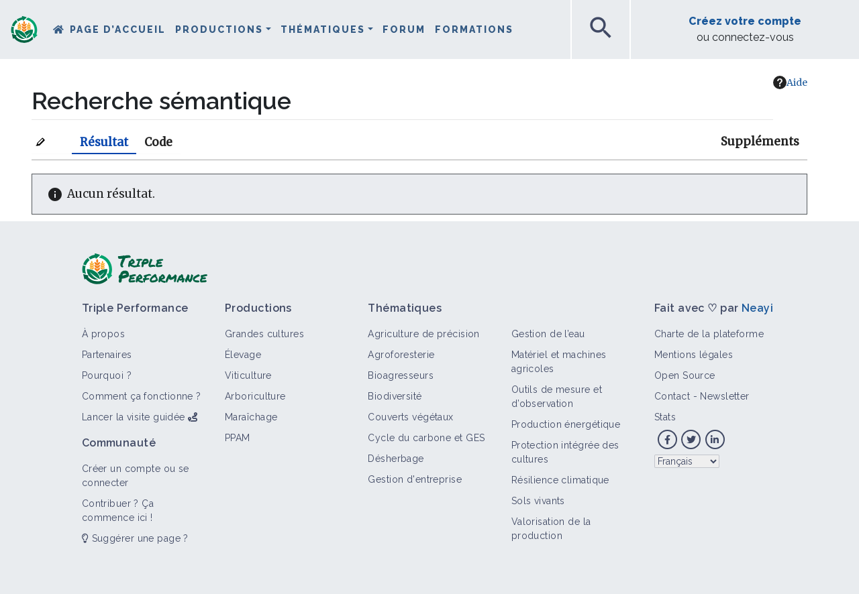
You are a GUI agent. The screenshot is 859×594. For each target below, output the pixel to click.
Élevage (243, 354)
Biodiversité (394, 396)
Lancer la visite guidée (133, 417)
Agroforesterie (401, 354)
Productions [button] (219, 29)
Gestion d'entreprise (415, 479)
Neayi (757, 308)
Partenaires (107, 354)
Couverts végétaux (410, 417)
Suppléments (760, 141)
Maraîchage (251, 417)
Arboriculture (255, 396)
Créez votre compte (745, 21)
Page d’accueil (118, 29)
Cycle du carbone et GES (426, 437)
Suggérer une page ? (135, 538)
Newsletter (724, 396)
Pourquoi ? (107, 375)
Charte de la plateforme (709, 334)
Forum (404, 29)
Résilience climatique (560, 480)
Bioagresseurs (401, 375)
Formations (474, 29)
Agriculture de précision (424, 334)
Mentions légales (693, 354)
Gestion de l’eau (548, 334)
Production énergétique (566, 424)
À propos (103, 334)
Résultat (104, 142)
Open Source (684, 375)
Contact (672, 396)
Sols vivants (538, 500)
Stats (665, 417)
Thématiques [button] (323, 29)
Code (158, 142)
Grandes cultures (264, 334)
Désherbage (395, 458)
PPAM (237, 437)
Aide (790, 82)
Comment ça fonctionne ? (141, 396)
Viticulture (248, 375)
